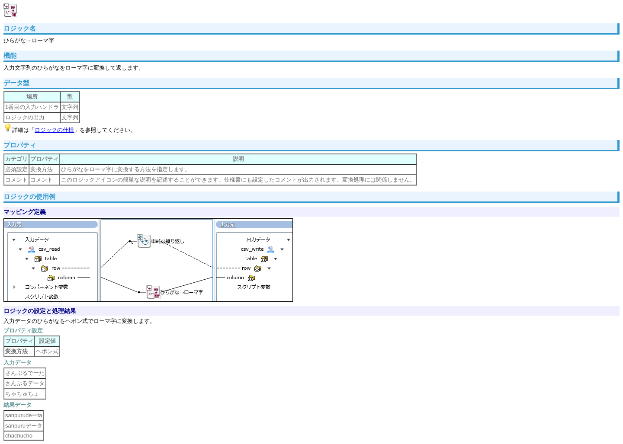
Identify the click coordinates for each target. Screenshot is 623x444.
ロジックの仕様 (54, 130)
